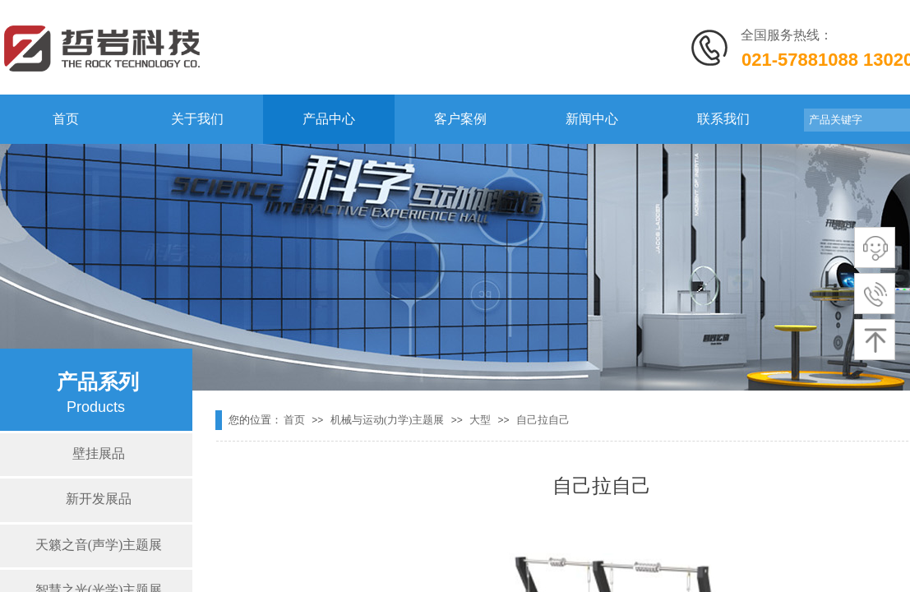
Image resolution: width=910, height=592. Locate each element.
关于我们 (197, 119)
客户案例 (460, 119)
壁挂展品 (98, 453)
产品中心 (329, 119)
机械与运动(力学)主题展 (387, 420)
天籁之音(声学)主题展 (99, 545)
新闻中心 (592, 119)
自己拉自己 (543, 420)
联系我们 (723, 119)
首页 (66, 119)
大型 (480, 420)
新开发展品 (99, 499)
